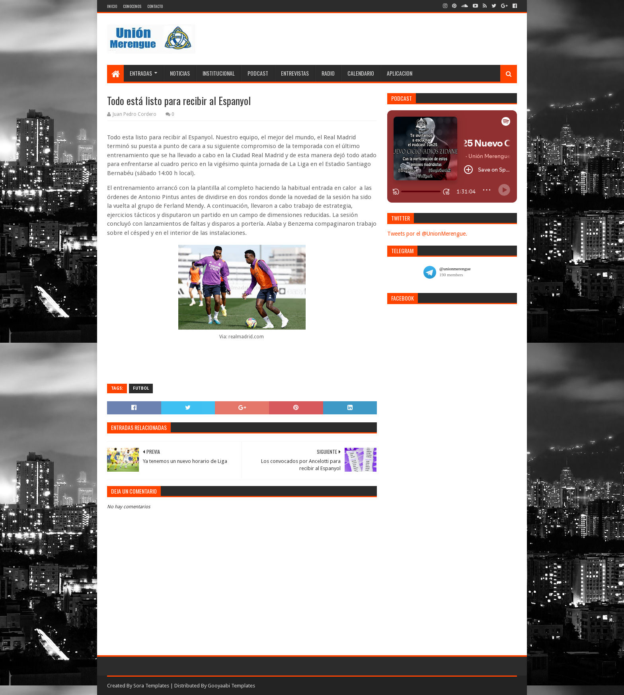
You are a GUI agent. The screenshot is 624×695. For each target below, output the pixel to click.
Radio (328, 73)
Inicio (112, 6)
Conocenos (132, 6)
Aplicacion (399, 73)
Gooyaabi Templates (231, 686)
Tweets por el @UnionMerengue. (427, 233)
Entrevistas (295, 73)
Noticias (180, 73)
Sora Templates (151, 686)
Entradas (141, 73)
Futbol (141, 388)
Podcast (258, 73)
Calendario (360, 73)
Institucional (219, 73)
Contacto (155, 6)
